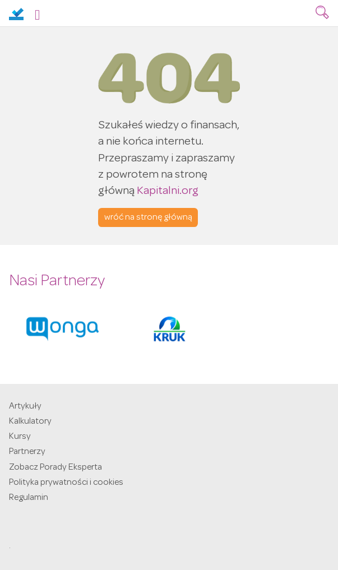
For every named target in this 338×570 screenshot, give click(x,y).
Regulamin (28, 498)
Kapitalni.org (167, 191)
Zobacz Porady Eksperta (55, 468)
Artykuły (25, 406)
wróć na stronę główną (148, 218)
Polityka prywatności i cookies (66, 483)
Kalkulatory (30, 422)
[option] (62, 329)
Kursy (20, 437)
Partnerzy (27, 452)
